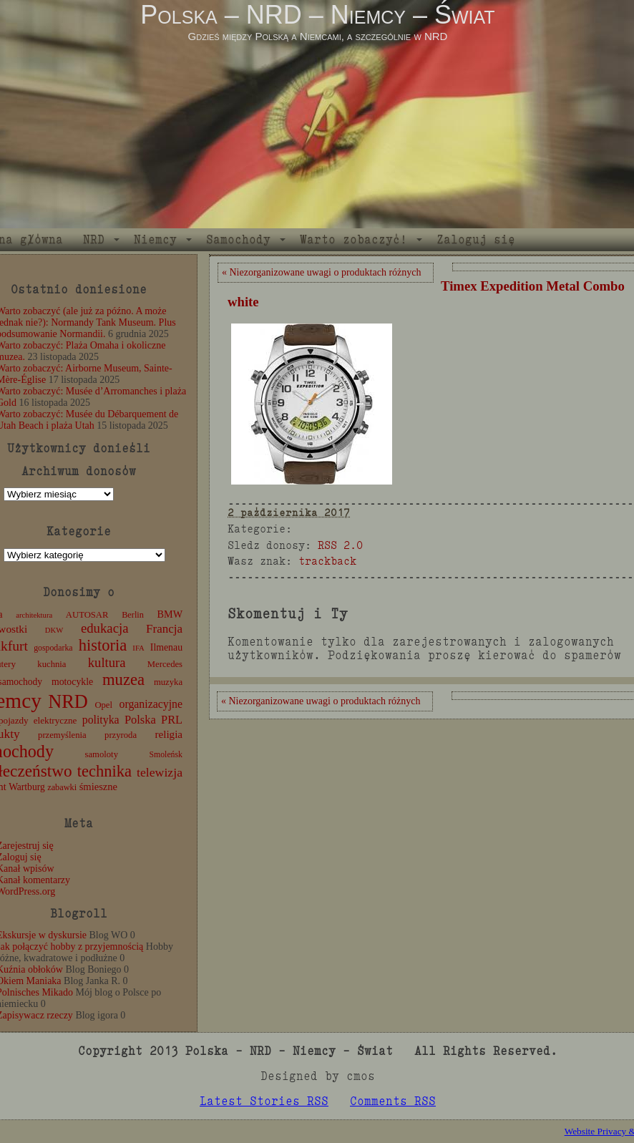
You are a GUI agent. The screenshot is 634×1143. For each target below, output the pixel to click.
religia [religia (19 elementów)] (169, 734)
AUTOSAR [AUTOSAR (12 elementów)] (87, 615)
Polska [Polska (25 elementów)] (140, 719)
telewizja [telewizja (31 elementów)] (159, 772)
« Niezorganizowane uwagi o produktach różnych (321, 272)
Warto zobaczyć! (353, 239)
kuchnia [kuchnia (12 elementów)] (51, 664)
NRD (93, 239)
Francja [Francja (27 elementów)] (164, 629)
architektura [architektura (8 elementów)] (34, 615)
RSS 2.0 (340, 545)
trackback (327, 561)
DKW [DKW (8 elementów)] (54, 630)
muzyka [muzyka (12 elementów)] (168, 682)
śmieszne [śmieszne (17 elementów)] (98, 786)
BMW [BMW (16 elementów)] (169, 614)
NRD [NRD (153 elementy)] (68, 701)
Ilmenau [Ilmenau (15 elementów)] (166, 647)
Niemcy (155, 239)
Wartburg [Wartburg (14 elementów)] (27, 787)
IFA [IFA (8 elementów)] (138, 648)
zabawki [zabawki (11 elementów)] (62, 787)
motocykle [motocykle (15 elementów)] (72, 681)
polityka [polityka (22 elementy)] (101, 720)
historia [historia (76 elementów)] (103, 645)
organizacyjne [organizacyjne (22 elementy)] (151, 704)
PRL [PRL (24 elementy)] (171, 719)
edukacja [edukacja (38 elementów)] (105, 628)
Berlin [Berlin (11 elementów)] (133, 615)
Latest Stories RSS (264, 1101)
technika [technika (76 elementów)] (104, 771)
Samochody (238, 239)
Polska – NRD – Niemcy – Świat (317, 14)
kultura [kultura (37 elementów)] (107, 662)
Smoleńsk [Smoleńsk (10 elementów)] (165, 754)
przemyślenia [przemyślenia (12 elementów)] (62, 735)
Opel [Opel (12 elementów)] (103, 705)
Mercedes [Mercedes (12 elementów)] (164, 664)
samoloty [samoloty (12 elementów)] (101, 754)
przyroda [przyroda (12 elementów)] (120, 735)
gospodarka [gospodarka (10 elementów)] (53, 648)
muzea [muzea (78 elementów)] (123, 680)
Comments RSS (393, 1101)
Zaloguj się (476, 239)
